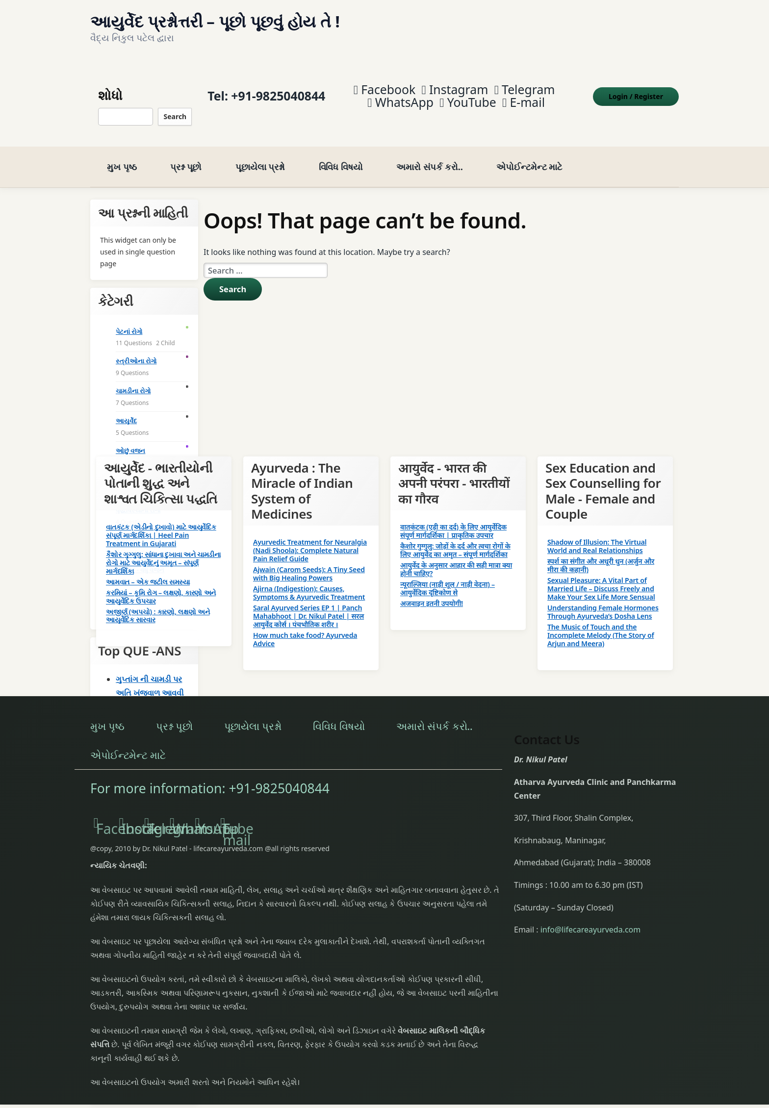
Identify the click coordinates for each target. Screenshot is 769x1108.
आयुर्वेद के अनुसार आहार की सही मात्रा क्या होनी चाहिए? (456, 558)
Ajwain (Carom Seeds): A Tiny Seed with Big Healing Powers (309, 563)
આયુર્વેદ (126, 410)
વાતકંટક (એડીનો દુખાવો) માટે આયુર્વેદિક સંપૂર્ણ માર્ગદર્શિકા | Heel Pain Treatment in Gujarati (161, 524)
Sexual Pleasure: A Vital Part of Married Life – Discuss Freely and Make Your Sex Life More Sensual (601, 578)
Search (174, 111)
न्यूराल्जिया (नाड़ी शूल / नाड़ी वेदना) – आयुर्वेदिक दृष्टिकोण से (447, 577)
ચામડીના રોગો (133, 380)
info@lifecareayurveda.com (590, 919)
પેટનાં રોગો (129, 320)
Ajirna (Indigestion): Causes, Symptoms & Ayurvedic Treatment (309, 582)
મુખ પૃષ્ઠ (121, 156)
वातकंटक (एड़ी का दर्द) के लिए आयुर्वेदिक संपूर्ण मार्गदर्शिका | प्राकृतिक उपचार (453, 520)
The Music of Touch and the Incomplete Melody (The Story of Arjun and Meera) (600, 624)
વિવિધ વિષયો (341, 156)
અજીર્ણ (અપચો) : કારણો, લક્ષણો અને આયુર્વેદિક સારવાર (157, 605)
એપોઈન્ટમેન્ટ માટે (529, 156)
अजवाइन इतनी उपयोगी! (431, 592)
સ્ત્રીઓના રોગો (136, 350)
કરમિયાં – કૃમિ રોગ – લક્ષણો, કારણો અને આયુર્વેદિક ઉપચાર (161, 586)
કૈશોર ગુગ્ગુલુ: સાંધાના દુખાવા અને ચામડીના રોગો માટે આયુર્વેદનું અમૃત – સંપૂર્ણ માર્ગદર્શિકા (163, 552)
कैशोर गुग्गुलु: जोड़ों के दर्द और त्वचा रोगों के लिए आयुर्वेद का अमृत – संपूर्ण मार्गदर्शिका (455, 539)
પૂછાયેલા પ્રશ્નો (260, 156)
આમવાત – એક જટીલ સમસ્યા (148, 571)
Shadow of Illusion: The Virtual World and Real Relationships (596, 536)
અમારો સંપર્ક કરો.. (429, 156)
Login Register (636, 91)
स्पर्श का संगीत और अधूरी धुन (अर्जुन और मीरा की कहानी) (600, 555)
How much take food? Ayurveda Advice (305, 628)
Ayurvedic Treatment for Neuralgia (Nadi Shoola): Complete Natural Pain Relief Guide (310, 540)
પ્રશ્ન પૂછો (186, 156)
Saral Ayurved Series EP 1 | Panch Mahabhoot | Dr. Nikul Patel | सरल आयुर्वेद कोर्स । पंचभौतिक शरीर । (308, 605)
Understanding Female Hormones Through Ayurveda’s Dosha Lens (603, 601)
